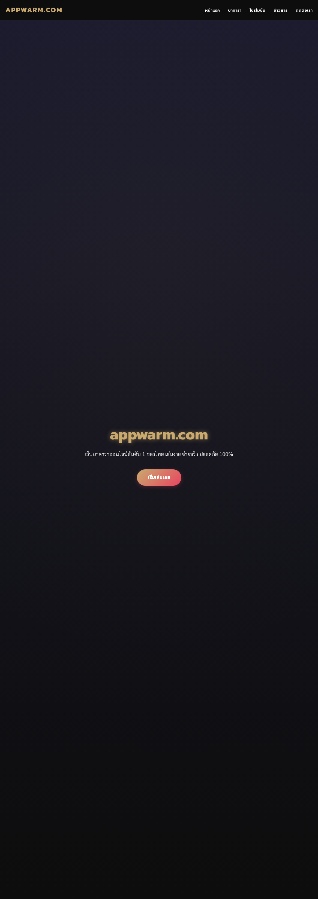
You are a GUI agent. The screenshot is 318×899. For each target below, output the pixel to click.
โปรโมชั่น (257, 10)
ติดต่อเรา (304, 10)
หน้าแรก (212, 10)
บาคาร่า (234, 10)
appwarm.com (33, 10)
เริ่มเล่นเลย (159, 477)
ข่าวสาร (280, 10)
